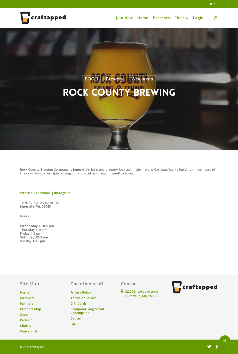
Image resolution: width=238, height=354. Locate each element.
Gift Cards (78, 303)
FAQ (73, 324)
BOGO (91, 79)
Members (27, 298)
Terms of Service (83, 298)
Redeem (26, 320)
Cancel (75, 318)
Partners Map (30, 309)
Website (26, 193)
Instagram (62, 193)
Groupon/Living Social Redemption (87, 311)
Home (24, 292)
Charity (26, 326)
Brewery (115, 79)
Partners (26, 303)
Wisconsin (142, 79)
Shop (24, 314)
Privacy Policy (80, 292)
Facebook (43, 193)
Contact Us (28, 331)
